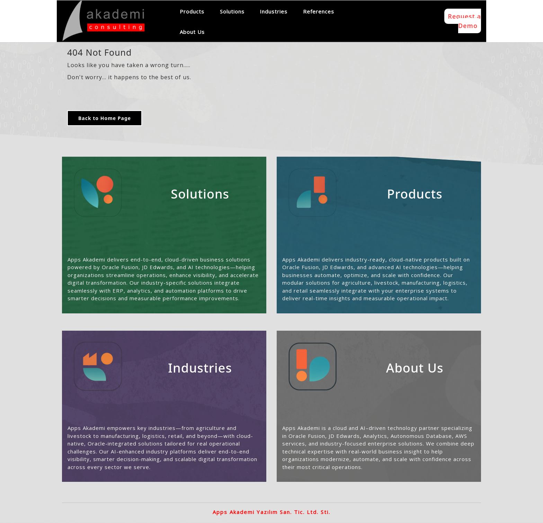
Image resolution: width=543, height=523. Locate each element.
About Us (192, 31)
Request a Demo (464, 21)
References (318, 11)
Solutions (232, 11)
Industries (273, 11)
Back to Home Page (104, 118)
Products (192, 11)
